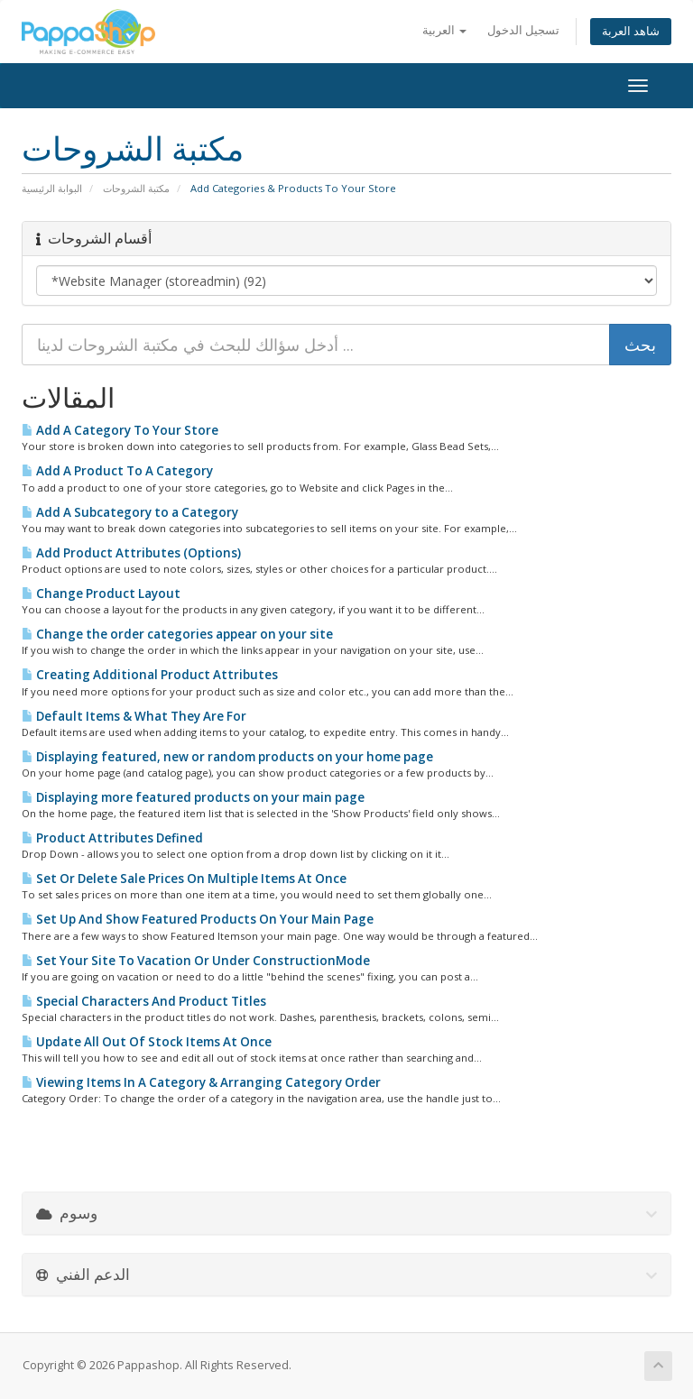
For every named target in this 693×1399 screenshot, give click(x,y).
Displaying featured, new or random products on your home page (227, 757)
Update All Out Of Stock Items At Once (147, 1042)
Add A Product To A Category (117, 471)
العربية (444, 30)
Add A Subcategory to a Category (130, 512)
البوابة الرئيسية (52, 188)
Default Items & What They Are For (134, 716)
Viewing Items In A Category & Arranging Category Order (201, 1082)
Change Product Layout (101, 593)
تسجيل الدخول (523, 30)
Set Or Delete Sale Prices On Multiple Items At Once (184, 878)
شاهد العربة (631, 31)
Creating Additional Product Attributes (150, 675)
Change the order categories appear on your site (177, 634)
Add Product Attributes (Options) (131, 553)
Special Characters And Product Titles (144, 1001)
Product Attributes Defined (112, 838)
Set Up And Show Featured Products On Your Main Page (198, 919)
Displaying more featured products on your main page (193, 797)
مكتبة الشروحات (136, 188)
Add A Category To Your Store (120, 430)
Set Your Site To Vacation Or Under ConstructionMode (196, 961)
